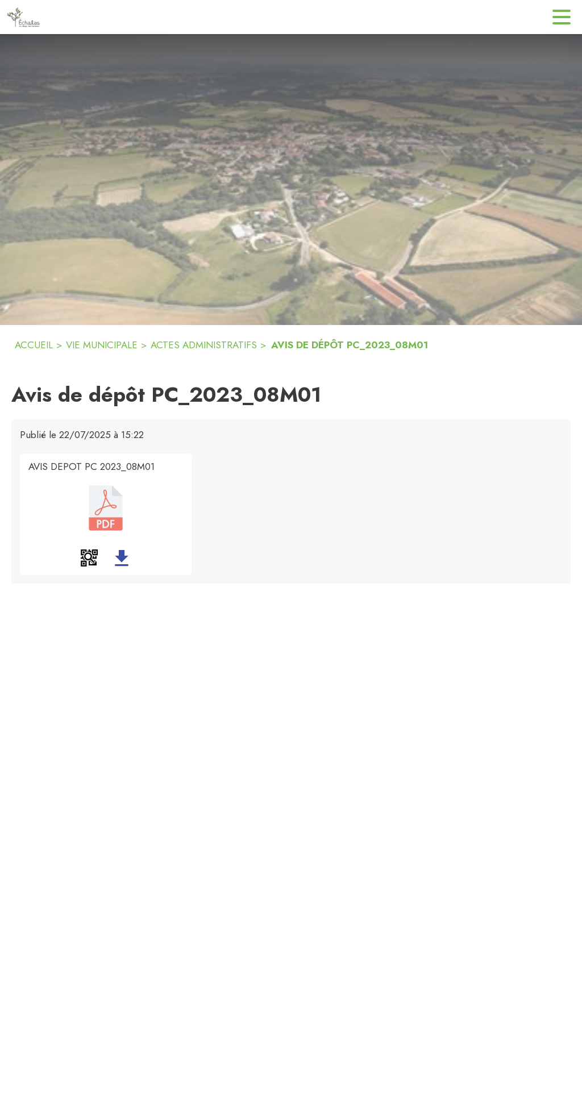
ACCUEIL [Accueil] (34, 345)
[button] (89, 558)
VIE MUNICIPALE (102, 345)
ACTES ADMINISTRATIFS (204, 345)
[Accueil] (23, 17)
